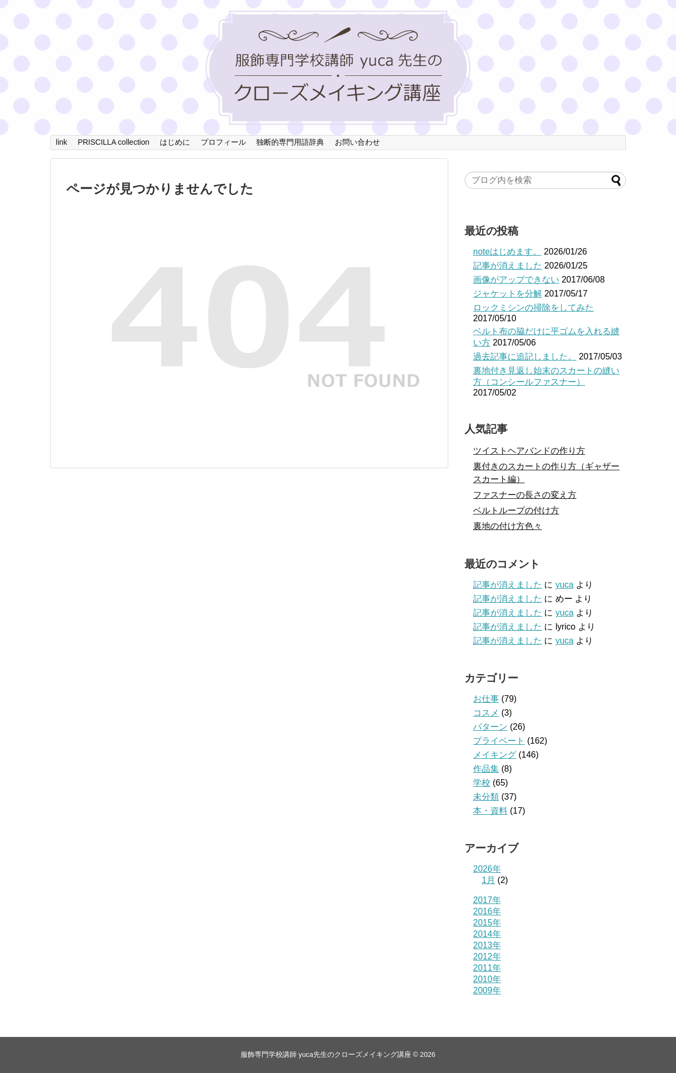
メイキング (494, 754)
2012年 (487, 956)
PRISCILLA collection (113, 142)
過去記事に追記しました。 (524, 356)
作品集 (486, 768)
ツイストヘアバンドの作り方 (529, 450)
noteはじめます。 (507, 251)
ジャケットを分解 (507, 293)
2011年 (487, 967)
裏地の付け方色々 (507, 526)
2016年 (487, 911)
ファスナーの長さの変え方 (524, 494)
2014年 (487, 933)
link (61, 142)
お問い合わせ (357, 142)
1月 (488, 880)
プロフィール (223, 142)
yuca (564, 584)
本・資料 (490, 810)
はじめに (175, 142)
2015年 (487, 922)
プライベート (499, 740)
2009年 (487, 990)
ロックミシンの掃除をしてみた (533, 307)
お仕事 (486, 698)
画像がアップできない (516, 279)
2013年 (487, 945)
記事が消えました (507, 265)
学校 (481, 782)
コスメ (486, 712)
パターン (490, 726)
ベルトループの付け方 (516, 510)
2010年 (487, 979)
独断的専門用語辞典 (290, 142)
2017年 (487, 900)
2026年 (487, 868)
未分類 (486, 796)
